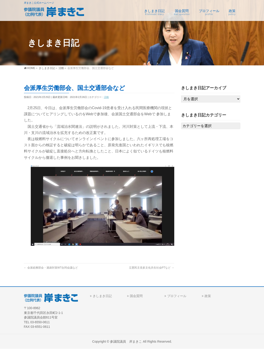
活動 (106, 97)
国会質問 (136, 296)
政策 (208, 296)
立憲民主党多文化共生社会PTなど (151, 267)
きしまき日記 (102, 296)
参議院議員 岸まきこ (126, 341)
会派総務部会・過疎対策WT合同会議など (51, 267)
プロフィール (176, 296)
